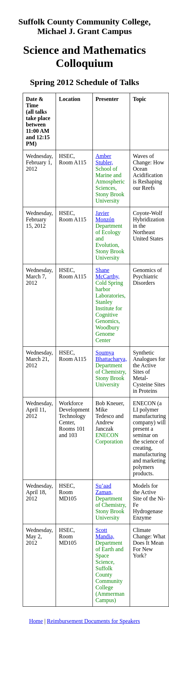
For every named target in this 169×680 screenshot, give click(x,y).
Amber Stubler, (104, 159)
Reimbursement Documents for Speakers (93, 621)
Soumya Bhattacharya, (111, 356)
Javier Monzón (105, 216)
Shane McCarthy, (108, 273)
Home (36, 621)
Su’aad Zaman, (104, 489)
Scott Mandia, (105, 533)
